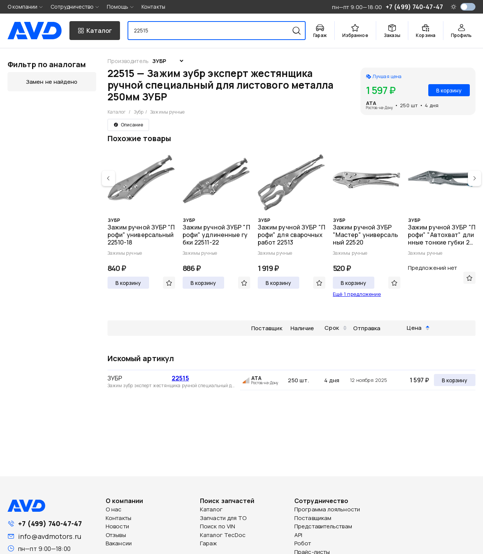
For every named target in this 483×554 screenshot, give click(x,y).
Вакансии (119, 543)
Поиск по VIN (217, 526)
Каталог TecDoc (223, 535)
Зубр (138, 112)
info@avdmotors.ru (49, 536)
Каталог (117, 112)
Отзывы (116, 535)
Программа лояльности (327, 509)
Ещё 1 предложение (357, 294)
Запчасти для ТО (223, 518)
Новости (117, 526)
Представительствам (323, 526)
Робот (302, 543)
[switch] (467, 7)
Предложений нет (432, 268)
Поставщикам (312, 518)
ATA (371, 103)
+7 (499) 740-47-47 (50, 523)
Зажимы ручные (167, 112)
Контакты (153, 6)
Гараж (208, 543)
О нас (114, 509)
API (298, 535)
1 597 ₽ (419, 380)
